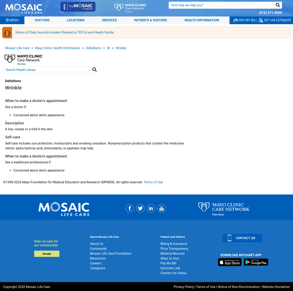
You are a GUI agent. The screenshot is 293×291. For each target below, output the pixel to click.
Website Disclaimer (276, 287)
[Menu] (12, 20)
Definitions (93, 48)
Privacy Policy (184, 287)
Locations (75, 20)
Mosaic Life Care (17, 48)
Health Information (201, 20)
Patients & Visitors (150, 20)
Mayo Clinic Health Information (57, 48)
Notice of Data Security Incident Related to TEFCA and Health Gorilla (64, 32)
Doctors (42, 20)
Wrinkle (121, 48)
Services (109, 20)
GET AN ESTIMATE (275, 20)
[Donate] (59, 248)
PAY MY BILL (245, 20)
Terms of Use (153, 182)
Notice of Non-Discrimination (239, 287)
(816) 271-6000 (270, 13)
